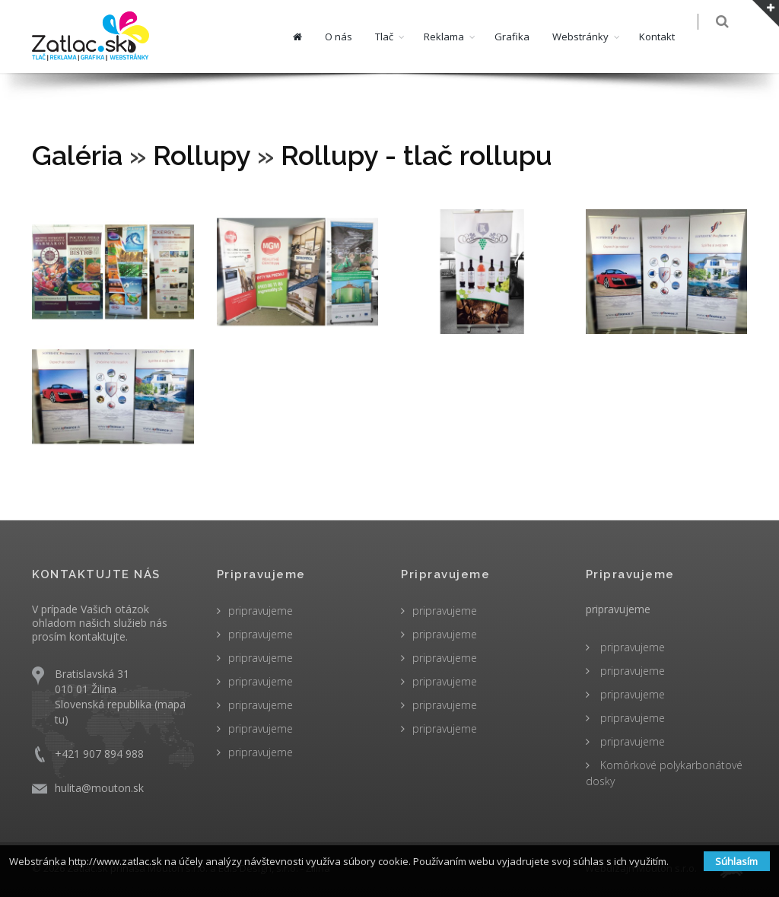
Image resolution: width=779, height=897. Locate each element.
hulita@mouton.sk (99, 788)
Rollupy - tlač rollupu (416, 155)
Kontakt (667, 36)
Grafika (521, 36)
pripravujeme (260, 610)
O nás (348, 36)
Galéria (77, 155)
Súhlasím (736, 861)
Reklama (454, 36)
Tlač (394, 36)
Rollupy (201, 155)
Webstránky (590, 36)
